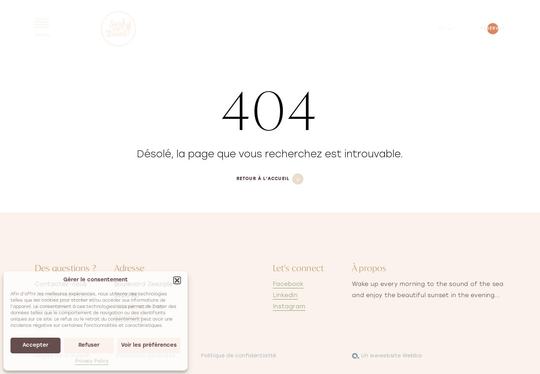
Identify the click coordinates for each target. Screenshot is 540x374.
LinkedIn (285, 296)
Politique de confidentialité (238, 356)
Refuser (88, 345)
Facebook (288, 284)
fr (442, 28)
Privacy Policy (91, 361)
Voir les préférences (149, 345)
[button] (177, 280)
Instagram (289, 307)
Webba (412, 356)
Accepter (35, 345)
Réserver (492, 28)
